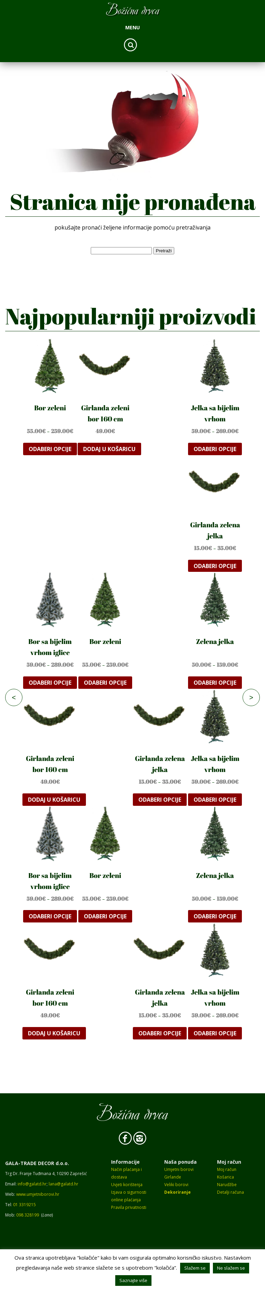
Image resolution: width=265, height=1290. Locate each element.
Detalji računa (230, 1192)
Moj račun (226, 1169)
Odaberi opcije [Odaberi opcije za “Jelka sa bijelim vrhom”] (215, 449)
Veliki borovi (176, 1185)
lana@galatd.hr (63, 1184)
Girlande (172, 1177)
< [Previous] (14, 697)
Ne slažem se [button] (231, 1268)
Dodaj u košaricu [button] (109, 449)
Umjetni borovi (179, 1169)
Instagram (139, 1138)
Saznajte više (133, 1280)
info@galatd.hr (32, 1184)
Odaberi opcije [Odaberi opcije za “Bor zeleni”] (50, 449)
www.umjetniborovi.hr (37, 1194)
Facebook (125, 1138)
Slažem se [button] (195, 1268)
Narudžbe (227, 1185)
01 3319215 (24, 1205)
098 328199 (27, 1215)
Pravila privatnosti (128, 1207)
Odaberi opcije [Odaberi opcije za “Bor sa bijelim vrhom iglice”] (50, 682)
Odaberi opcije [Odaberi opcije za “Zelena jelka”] (215, 682)
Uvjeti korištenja (127, 1185)
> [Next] (251, 697)
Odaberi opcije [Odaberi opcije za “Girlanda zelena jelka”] (215, 566)
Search (130, 44)
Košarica (225, 1177)
